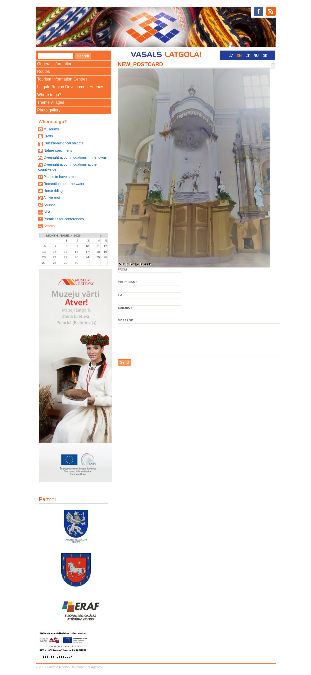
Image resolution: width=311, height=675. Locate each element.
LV (231, 56)
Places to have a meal (60, 177)
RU (256, 56)
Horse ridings (53, 191)
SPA (46, 212)
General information (54, 64)
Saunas (49, 205)
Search (49, 226)
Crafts (48, 136)
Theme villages (50, 102)
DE (265, 56)
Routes (43, 71)
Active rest (51, 198)
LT (248, 56)
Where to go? (49, 94)
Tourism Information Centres (62, 79)
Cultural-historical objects (63, 143)
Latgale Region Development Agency (70, 86)
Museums (51, 129)
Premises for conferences (63, 219)
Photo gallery (49, 110)
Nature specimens (57, 150)
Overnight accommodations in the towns (75, 157)
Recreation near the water (63, 184)
